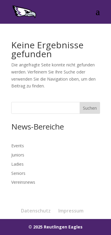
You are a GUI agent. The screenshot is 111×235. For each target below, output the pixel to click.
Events (17, 145)
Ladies (17, 164)
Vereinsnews (23, 182)
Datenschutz (36, 210)
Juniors (17, 155)
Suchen (90, 108)
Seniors (18, 173)
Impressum (70, 210)
